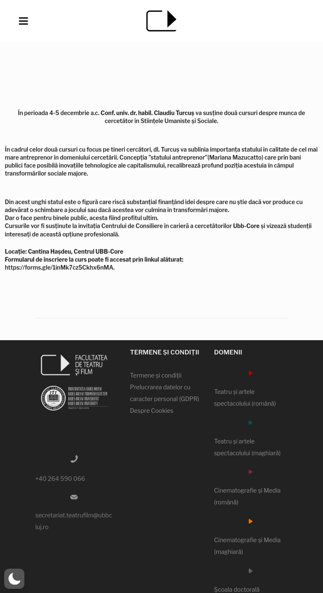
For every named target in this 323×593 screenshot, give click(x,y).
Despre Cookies (151, 410)
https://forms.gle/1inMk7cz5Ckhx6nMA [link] (59, 267)
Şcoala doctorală (236, 589)
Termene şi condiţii (156, 375)
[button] (14, 579)
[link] (246, 225)
